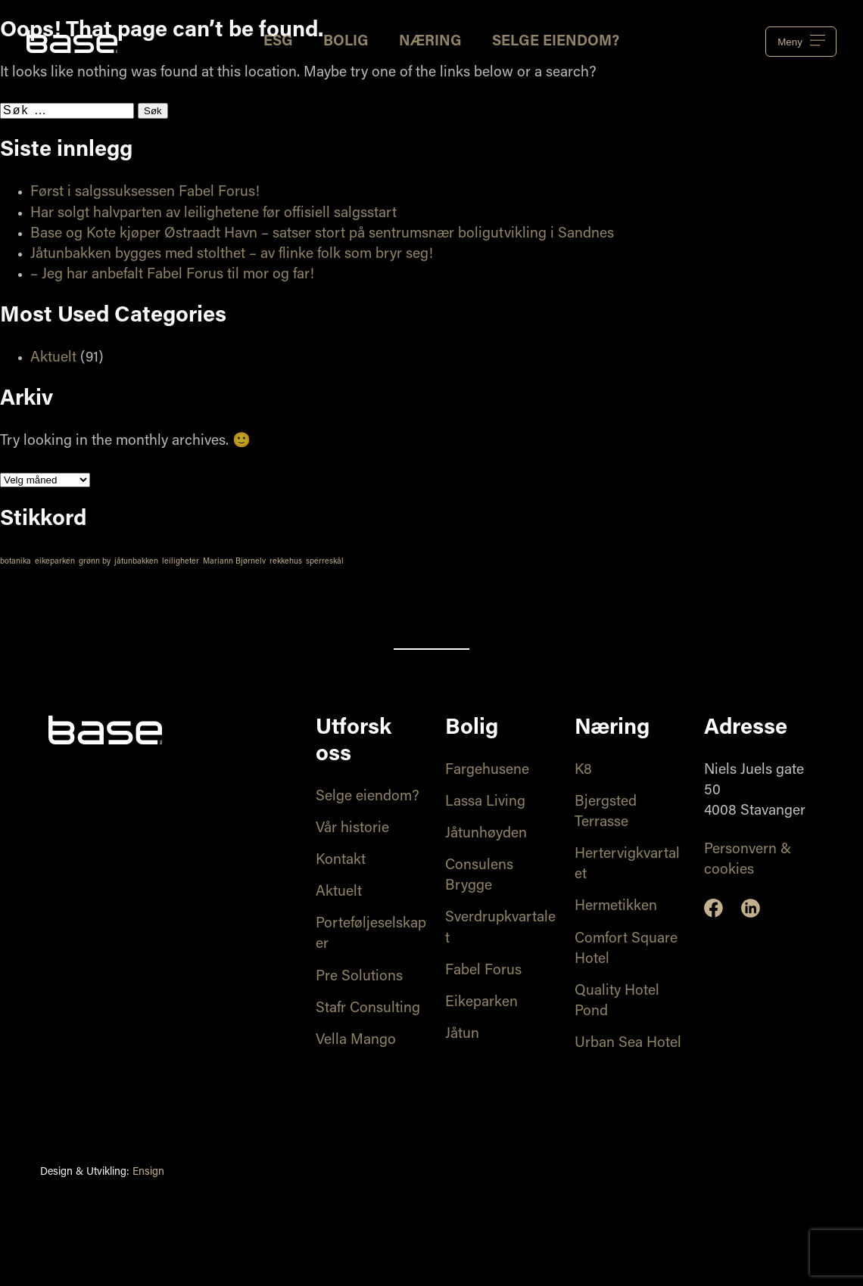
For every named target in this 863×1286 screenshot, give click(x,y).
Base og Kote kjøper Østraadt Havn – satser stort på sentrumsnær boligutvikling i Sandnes (322, 234)
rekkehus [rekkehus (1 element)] (285, 562)
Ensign (148, 1172)
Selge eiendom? (555, 42)
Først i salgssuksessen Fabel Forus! (145, 192)
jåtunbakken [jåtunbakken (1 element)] (136, 562)
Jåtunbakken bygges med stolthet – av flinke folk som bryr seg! (231, 254)
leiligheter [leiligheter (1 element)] (180, 562)
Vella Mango (356, 1040)
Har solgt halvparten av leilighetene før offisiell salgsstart (213, 214)
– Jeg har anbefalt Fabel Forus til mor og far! (172, 275)
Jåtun (462, 1034)
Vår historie (352, 829)
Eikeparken (481, 1003)
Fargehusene (487, 770)
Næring (430, 42)
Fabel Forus (483, 971)
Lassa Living (485, 802)
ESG (278, 42)
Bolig (346, 42)
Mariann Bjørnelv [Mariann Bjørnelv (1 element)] (234, 562)
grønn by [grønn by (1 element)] (95, 562)
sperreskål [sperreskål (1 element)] (325, 562)
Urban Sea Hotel (628, 1043)
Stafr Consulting (368, 1009)
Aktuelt (53, 358)
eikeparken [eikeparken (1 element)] (55, 562)
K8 (583, 770)
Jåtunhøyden (486, 834)
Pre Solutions (359, 977)
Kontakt (341, 860)
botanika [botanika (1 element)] (15, 562)
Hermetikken (616, 906)
